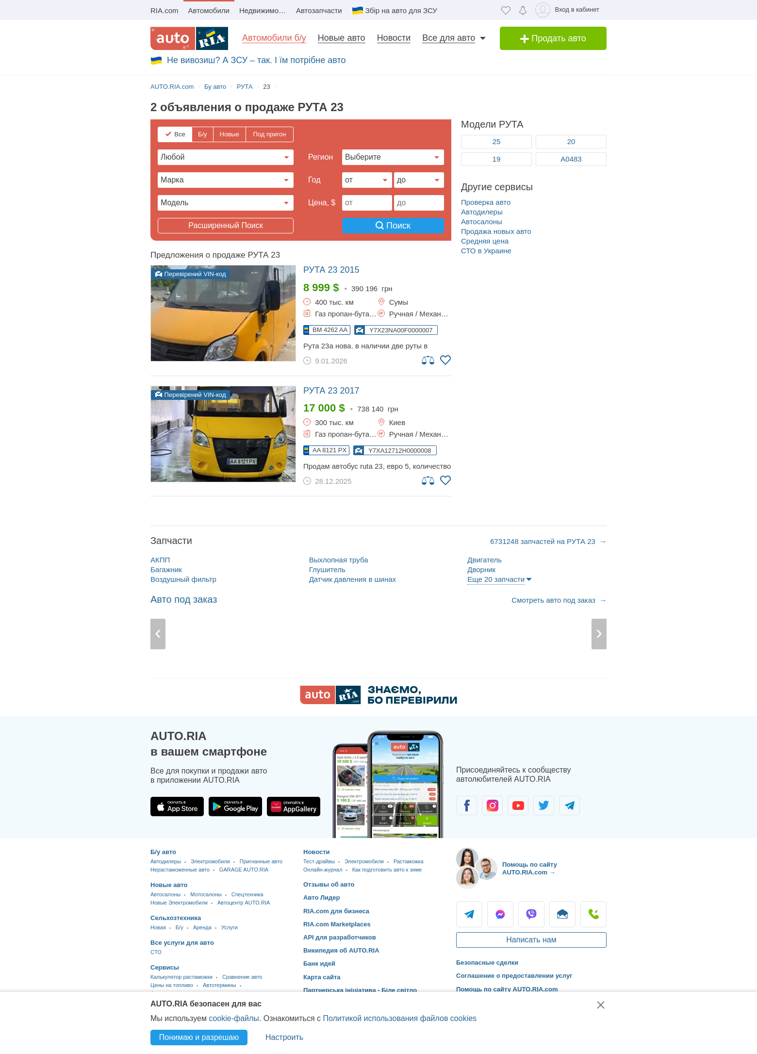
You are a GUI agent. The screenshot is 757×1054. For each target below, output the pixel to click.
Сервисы (164, 967)
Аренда (202, 927)
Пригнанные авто (261, 861)
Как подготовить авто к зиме (387, 870)
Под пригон (269, 134)
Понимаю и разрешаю (199, 1037)
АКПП (160, 560)
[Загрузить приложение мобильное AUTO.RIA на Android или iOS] (388, 784)
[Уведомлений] (522, 10)
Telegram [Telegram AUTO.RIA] (469, 914)
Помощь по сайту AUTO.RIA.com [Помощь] (507, 989)
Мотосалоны (205, 894)
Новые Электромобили (179, 903)
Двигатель (484, 560)
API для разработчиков (339, 937)
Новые (229, 134)
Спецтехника (247, 894)
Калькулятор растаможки (181, 977)
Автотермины (219, 985)
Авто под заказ (183, 599)
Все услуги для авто (182, 942)
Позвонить (593, 914)
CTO (156, 952)
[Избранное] (505, 10)
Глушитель (327, 569)
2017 (331, 390)
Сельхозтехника (175, 918)
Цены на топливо (171, 985)
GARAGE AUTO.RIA (243, 870)
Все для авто (448, 38)
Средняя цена (485, 241)
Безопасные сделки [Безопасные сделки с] (487, 962)
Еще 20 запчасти (496, 579)
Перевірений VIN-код (190, 274)
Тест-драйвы (319, 861)
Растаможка (409, 861)
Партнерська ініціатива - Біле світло (360, 990)
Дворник (481, 569)
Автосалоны (481, 221)
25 (497, 141)
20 (571, 141)
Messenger (500, 914)
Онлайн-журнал (323, 870)
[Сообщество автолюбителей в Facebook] (466, 805)
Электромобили (210, 861)
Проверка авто (485, 202)
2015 (331, 270)
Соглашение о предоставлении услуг (514, 975)
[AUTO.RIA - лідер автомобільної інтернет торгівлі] (189, 38)
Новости (394, 38)
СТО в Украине (486, 251)
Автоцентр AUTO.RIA (243, 903)
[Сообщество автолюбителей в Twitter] (543, 805)
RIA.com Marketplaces (337, 924)
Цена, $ (321, 202)
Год (314, 180)
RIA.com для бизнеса (336, 911)
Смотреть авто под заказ (554, 600)
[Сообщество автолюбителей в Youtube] (518, 805)
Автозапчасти (319, 10)
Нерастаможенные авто (180, 870)
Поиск (393, 226)
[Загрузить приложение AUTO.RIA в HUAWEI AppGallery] (293, 806)
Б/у (202, 134)
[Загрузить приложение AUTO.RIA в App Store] (177, 806)
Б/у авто (163, 852)
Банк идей (319, 963)
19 (497, 159)
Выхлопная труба (338, 560)
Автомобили (209, 10)
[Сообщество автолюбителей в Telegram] (569, 805)
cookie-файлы (234, 1018)
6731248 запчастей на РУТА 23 (543, 541)
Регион (320, 157)
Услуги (229, 927)
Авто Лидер (321, 897)
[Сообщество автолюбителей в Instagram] (492, 805)
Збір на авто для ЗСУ (401, 10)
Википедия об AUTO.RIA (341, 950)
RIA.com (164, 10)
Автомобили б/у (274, 38)
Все (179, 134)
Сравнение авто (242, 977)
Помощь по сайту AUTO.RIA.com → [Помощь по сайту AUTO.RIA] (529, 868)
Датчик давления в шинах (352, 579)
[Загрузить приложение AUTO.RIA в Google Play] (235, 806)
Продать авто (553, 38)
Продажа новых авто (496, 231)
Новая (158, 927)
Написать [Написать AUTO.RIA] (562, 914)
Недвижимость (264, 10)
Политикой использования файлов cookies (400, 1018)
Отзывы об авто (329, 884)
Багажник (166, 569)
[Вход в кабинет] (569, 10)
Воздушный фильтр (183, 579)
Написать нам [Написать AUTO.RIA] (531, 940)
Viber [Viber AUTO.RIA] (531, 914)
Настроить (284, 1037)
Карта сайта (322, 977)
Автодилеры (482, 212)
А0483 (570, 159)
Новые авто (341, 38)
